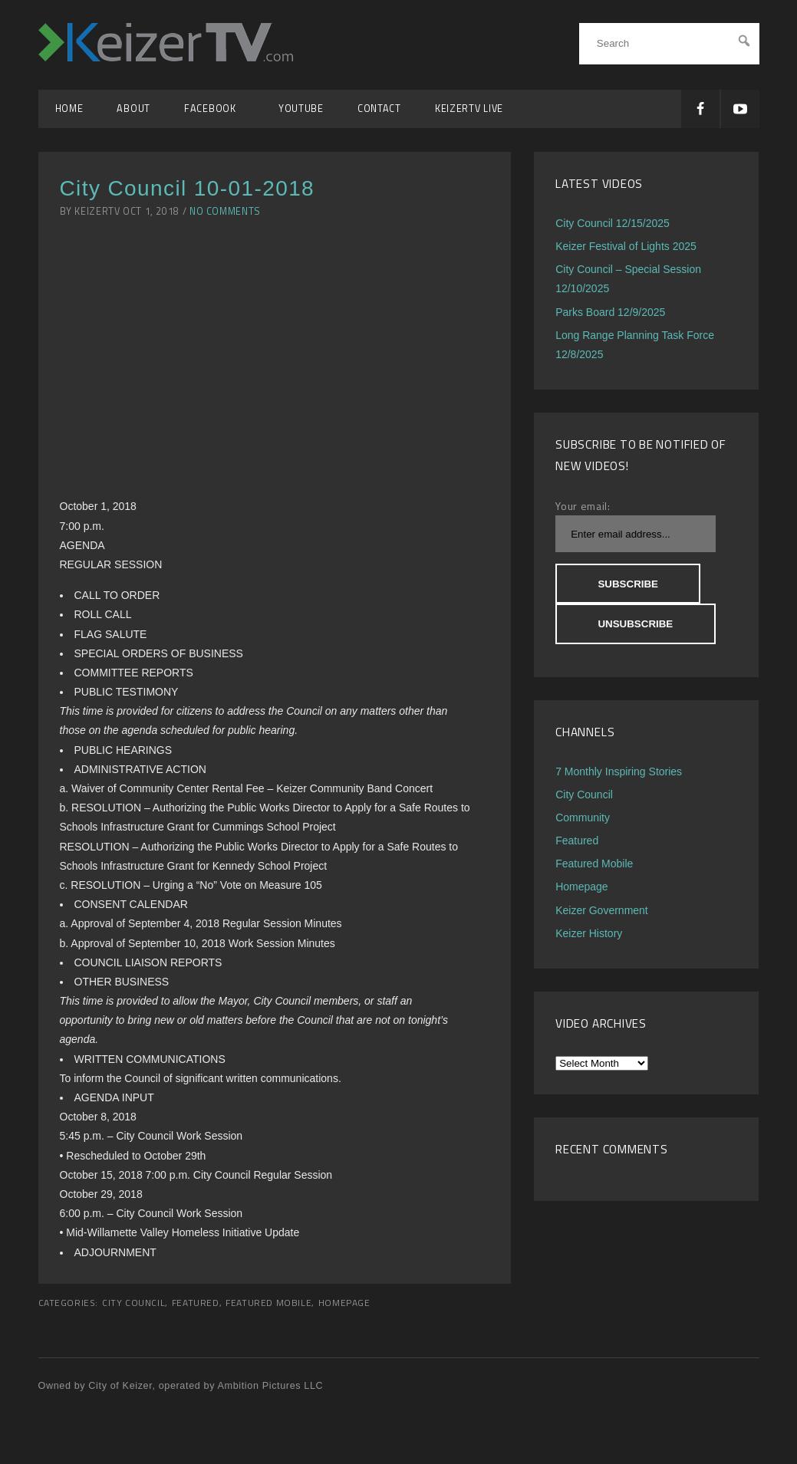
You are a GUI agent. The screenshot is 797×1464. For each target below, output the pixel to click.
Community (582, 817)
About (133, 108)
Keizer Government (601, 910)
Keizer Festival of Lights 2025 (626, 246)
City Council (133, 1303)
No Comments (225, 211)
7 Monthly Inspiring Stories (618, 771)
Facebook (214, 108)
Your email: (583, 506)
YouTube (301, 108)
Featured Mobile (268, 1303)
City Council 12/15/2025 (612, 223)
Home (69, 108)
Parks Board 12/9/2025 (610, 312)
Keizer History (588, 933)
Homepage (344, 1303)
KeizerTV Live (469, 108)
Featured (195, 1303)
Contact (379, 108)
